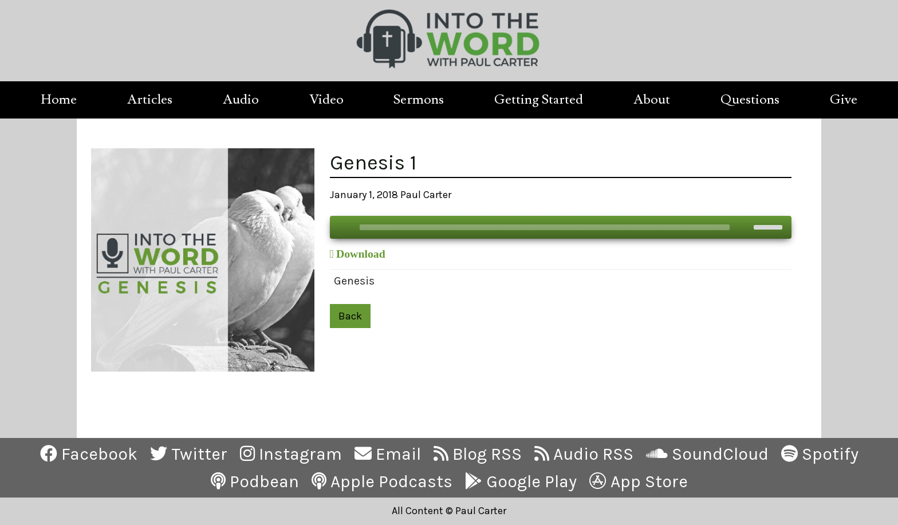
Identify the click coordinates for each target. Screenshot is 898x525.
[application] (560, 227)
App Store (638, 481)
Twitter (188, 454)
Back (350, 316)
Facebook (88, 454)
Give (843, 99)
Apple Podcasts (382, 481)
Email (388, 454)
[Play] (344, 227)
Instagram (291, 454)
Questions (749, 99)
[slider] (545, 227)
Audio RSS (583, 454)
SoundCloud (707, 454)
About (651, 99)
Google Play (521, 481)
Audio (241, 99)
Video (326, 99)
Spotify (819, 454)
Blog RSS (478, 454)
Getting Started (538, 99)
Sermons (418, 99)
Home (59, 99)
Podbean (255, 481)
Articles (149, 99)
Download (360, 253)
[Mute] (744, 227)
